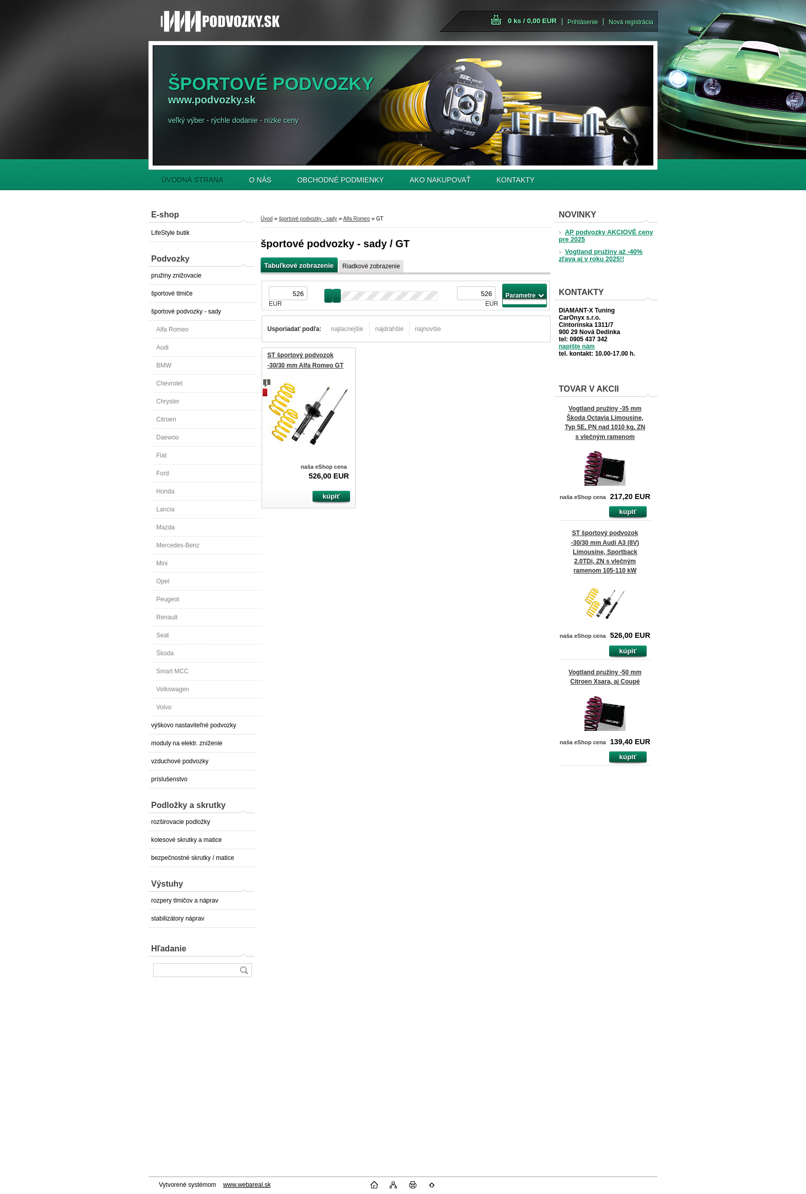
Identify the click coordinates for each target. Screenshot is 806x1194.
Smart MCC (172, 671)
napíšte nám (577, 346)
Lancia (165, 509)
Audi (162, 347)
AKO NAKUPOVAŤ (440, 180)
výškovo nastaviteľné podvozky (193, 725)
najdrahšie (389, 329)
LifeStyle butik (170, 232)
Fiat (161, 455)
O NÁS (260, 180)
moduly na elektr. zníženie (187, 743)
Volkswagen (172, 689)
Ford (162, 473)
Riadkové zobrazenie (371, 266)
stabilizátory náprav (177, 918)
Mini (162, 563)
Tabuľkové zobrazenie (299, 265)
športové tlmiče (172, 293)
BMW (163, 365)
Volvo (163, 707)
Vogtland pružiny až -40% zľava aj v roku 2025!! (601, 255)
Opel (162, 581)
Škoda (165, 653)
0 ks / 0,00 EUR (532, 21)
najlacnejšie (347, 329)
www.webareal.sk (247, 1184)
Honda (165, 491)
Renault (166, 617)
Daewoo (167, 437)
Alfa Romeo (172, 329)
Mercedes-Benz (177, 545)
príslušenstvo (169, 779)
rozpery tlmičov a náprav (184, 900)
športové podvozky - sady (186, 311)
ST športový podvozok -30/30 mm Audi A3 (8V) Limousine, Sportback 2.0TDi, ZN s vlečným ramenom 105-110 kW (605, 551)
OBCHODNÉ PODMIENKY (340, 180)
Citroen (166, 419)
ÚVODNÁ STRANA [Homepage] (192, 180)
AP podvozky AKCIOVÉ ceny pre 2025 (606, 236)
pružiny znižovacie (176, 275)
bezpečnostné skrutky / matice (192, 857)
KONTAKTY (516, 180)
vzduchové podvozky (179, 761)
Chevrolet (169, 383)
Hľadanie (168, 948)
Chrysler (167, 401)
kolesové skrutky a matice (186, 839)
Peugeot (167, 599)
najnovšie (428, 329)
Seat (162, 635)
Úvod (266, 219)
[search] (244, 970)
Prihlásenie (582, 22)
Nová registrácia (631, 22)
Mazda (165, 527)
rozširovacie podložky (180, 821)
